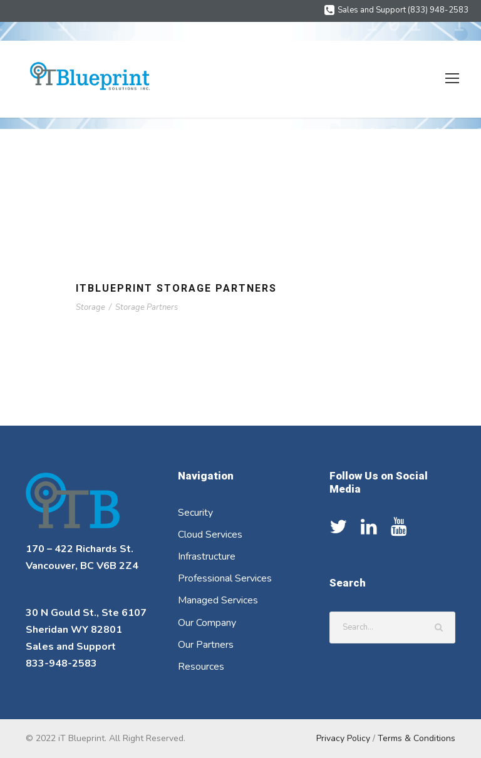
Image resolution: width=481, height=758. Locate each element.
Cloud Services (212, 535)
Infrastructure (207, 556)
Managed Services (219, 600)
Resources (201, 667)
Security (196, 513)
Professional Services (226, 578)
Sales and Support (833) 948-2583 (406, 9)
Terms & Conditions (417, 738)
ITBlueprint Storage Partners (181, 288)
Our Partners (206, 645)
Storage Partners (145, 307)
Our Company (209, 623)
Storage (90, 307)
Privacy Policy (345, 738)
